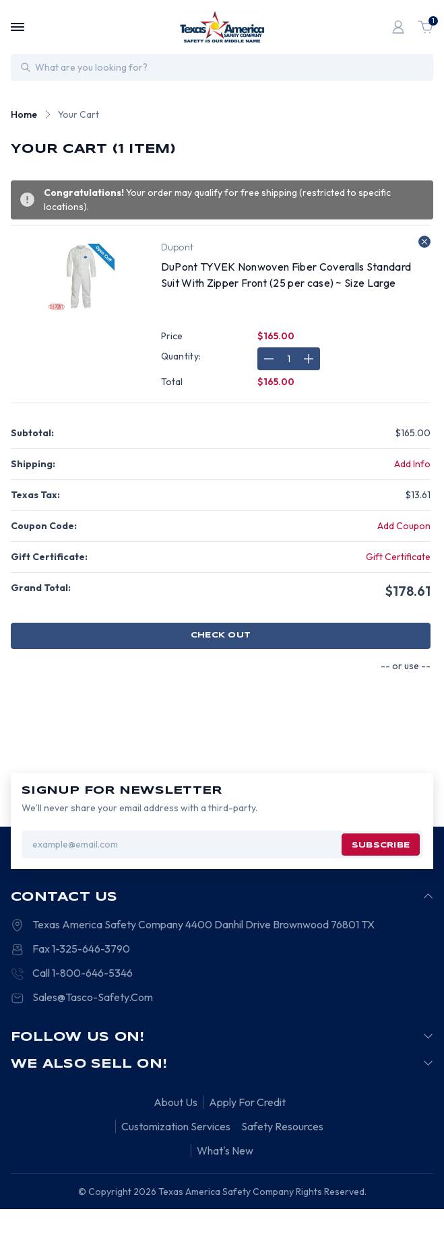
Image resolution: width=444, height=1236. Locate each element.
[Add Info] (412, 464)
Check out (221, 635)
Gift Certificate (398, 557)
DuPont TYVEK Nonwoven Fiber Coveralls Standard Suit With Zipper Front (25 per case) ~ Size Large (286, 274)
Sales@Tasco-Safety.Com (92, 997)
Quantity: (181, 356)
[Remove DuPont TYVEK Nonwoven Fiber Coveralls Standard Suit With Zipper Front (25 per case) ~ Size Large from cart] (424, 242)
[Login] (398, 27)
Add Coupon (404, 526)
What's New (225, 1150)
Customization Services (175, 1126)
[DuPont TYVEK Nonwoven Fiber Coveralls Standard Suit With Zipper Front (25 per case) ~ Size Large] (288, 358)
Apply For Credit (247, 1102)
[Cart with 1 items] (425, 27)
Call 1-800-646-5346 (82, 973)
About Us (175, 1102)
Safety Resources (282, 1126)
